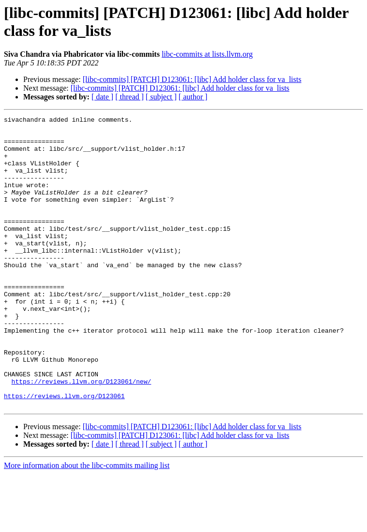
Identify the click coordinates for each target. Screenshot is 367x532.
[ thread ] (129, 97)
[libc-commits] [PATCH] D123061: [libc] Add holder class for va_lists (192, 79)
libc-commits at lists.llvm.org (207, 54)
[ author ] (193, 97)
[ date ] (102, 97)
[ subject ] (161, 97)
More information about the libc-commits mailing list (86, 523)
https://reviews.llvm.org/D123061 (64, 452)
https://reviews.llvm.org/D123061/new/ (82, 435)
